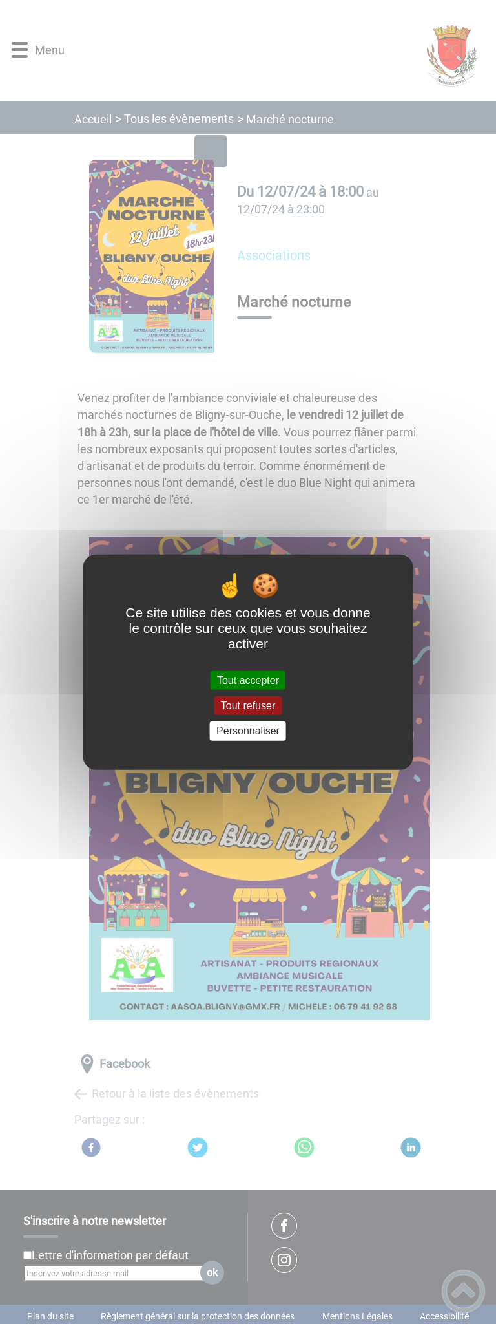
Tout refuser (248, 705)
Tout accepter (248, 680)
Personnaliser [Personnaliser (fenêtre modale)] (248, 730)
